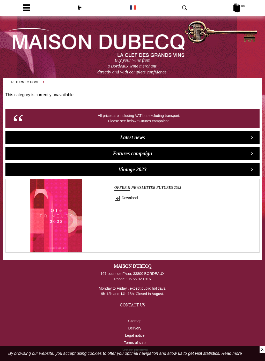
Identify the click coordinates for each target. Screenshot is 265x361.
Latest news (186, 137)
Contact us (132, 304)
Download (130, 198)
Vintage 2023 (186, 169)
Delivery (135, 328)
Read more (232, 353)
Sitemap (134, 321)
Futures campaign (183, 153)
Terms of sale (134, 343)
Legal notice (135, 335)
